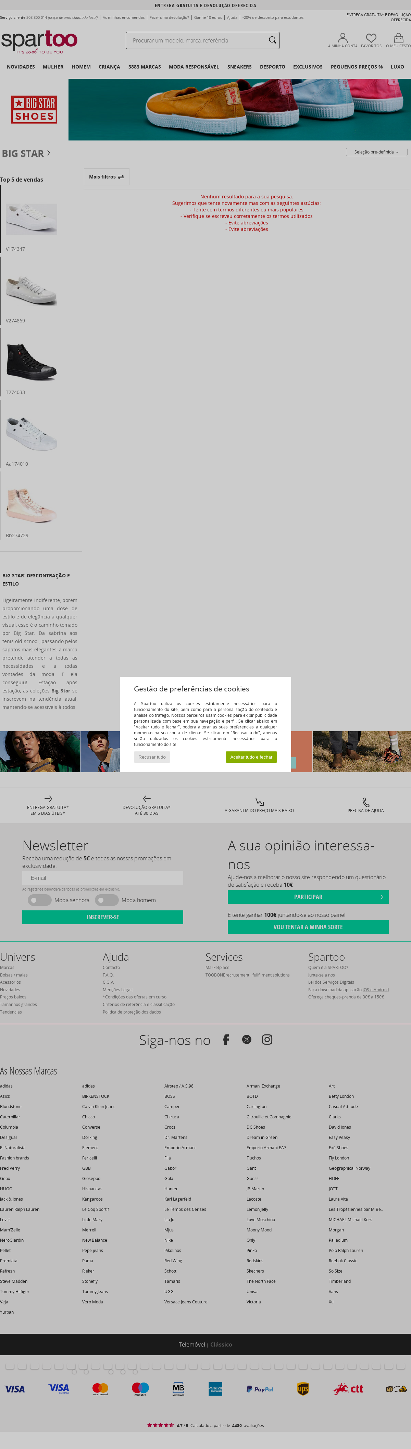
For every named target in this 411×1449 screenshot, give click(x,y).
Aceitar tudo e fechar (251, 757)
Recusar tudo (152, 757)
